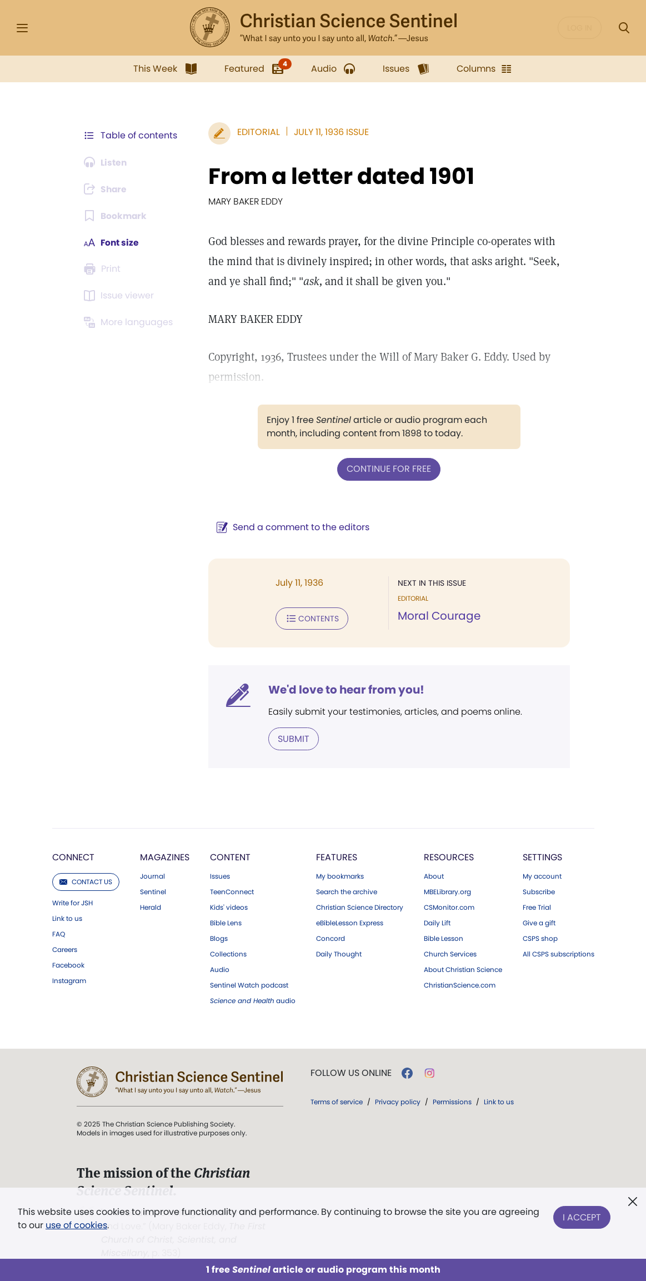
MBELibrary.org (447, 891)
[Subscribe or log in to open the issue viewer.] (121, 295)
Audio (219, 968)
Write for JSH (72, 902)
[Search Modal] (623, 28)
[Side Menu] (22, 28)
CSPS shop (540, 937)
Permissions (452, 1100)
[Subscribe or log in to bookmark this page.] (116, 215)
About (434, 875)
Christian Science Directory (359, 906)
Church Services (450, 953)
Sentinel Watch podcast (249, 984)
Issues (220, 875)
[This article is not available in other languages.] (130, 322)
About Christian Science (463, 968)
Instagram (69, 979)
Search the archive (346, 891)
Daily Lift (437, 922)
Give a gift (539, 922)
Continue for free (388, 468)
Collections (228, 953)
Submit (292, 737)
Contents (310, 618)
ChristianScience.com (459, 984)
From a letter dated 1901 (340, 176)
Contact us (85, 880)
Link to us (67, 917)
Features (336, 856)
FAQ (58, 933)
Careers (64, 948)
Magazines (164, 856)
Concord (330, 937)
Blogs (219, 937)
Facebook (68, 964)
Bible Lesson (443, 937)
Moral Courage (438, 616)
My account (542, 875)
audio (253, 999)
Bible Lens (226, 922)
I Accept (582, 1216)
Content (230, 856)
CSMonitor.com (449, 906)
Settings (542, 856)
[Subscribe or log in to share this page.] (107, 189)
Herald (150, 906)
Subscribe (539, 891)
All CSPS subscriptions (558, 953)
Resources (449, 856)
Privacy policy (397, 1100)
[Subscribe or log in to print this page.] (104, 269)
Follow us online (351, 1072)
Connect (73, 856)
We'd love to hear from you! (345, 689)
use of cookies (76, 1225)
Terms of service (337, 1100)
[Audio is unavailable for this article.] (107, 162)
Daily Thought (339, 953)
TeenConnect (232, 891)
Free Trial (537, 906)
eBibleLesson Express (349, 922)
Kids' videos (229, 906)
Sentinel (153, 891)
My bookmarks (340, 875)
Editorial (257, 132)
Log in (579, 27)
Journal (152, 875)
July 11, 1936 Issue (329, 132)
